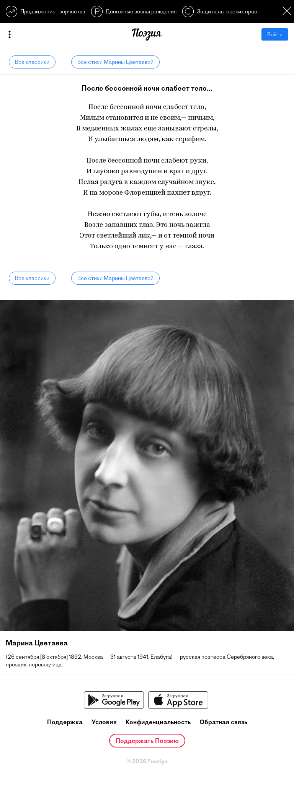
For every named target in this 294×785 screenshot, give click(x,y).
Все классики (32, 62)
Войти (275, 34)
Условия (104, 722)
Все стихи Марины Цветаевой (115, 62)
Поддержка (65, 722)
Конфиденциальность (158, 722)
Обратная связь (223, 722)
